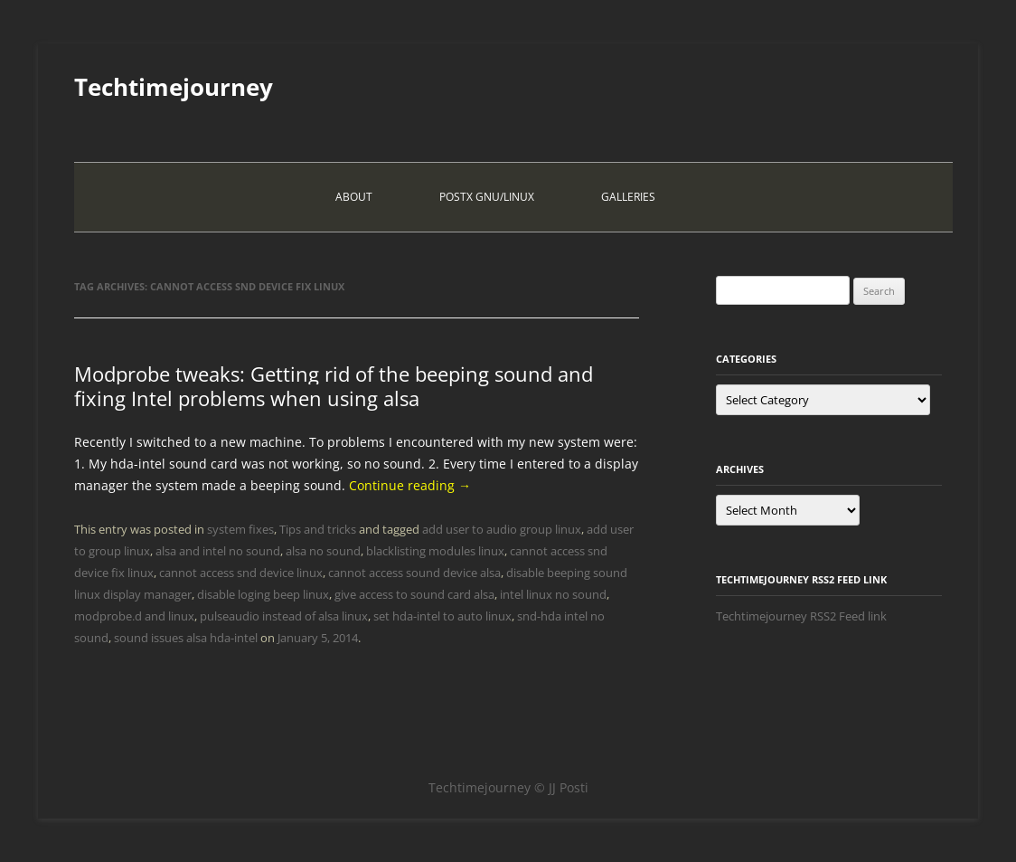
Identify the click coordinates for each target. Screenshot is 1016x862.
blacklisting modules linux (435, 551)
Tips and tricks (317, 529)
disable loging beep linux (263, 594)
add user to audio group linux (501, 529)
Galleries (628, 196)
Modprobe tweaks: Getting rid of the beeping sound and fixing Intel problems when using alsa (333, 385)
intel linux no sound (553, 594)
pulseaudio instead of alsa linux (284, 616)
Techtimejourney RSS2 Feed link (801, 616)
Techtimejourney (173, 87)
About (353, 196)
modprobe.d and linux (134, 616)
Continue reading (410, 485)
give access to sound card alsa (414, 594)
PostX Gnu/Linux (486, 196)
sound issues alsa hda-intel (186, 638)
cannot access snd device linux (241, 572)
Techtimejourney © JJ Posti (508, 787)
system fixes (240, 529)
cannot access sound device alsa (414, 572)
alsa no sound (323, 551)
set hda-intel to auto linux (442, 616)
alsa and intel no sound (217, 551)
